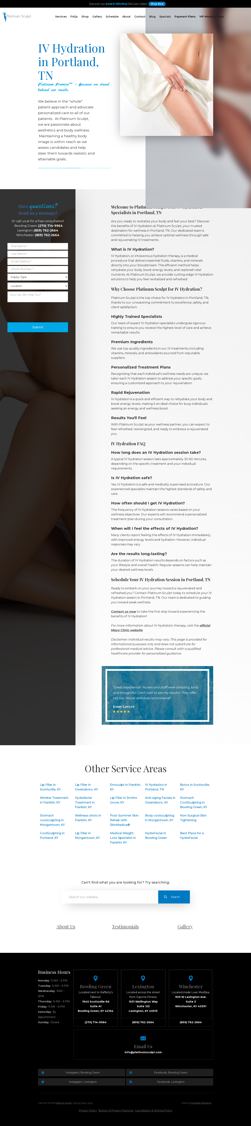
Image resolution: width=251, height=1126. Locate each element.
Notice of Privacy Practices (115, 1110)
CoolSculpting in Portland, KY (52, 835)
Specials (165, 16)
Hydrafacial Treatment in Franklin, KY (85, 802)
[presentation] (35, 311)
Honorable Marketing (200, 1103)
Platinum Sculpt (63, 1103)
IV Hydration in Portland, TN (156, 787)
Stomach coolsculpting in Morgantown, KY (52, 820)
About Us (65, 926)
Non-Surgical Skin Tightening (193, 818)
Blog (152, 16)
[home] (17, 17)
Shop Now (157, 3)
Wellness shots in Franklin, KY (88, 818)
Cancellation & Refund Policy (153, 1110)
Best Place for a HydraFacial (192, 835)
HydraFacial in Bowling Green (156, 835)
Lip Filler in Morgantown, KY (87, 835)
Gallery (97, 16)
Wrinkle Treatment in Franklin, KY (54, 800)
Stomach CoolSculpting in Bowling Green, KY (193, 802)
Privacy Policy (88, 1110)
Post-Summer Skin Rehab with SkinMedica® (124, 820)
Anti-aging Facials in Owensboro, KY (160, 800)
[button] (61, 17)
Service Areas (79, 1103)
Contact (140, 16)
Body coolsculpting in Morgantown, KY (159, 818)
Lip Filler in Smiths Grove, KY (123, 800)
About (126, 16)
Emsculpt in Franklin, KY (125, 787)
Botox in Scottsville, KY (195, 787)
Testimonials (125, 926)
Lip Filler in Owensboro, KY (86, 787)
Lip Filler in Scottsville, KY (50, 787)
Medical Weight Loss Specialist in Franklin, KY (123, 837)
